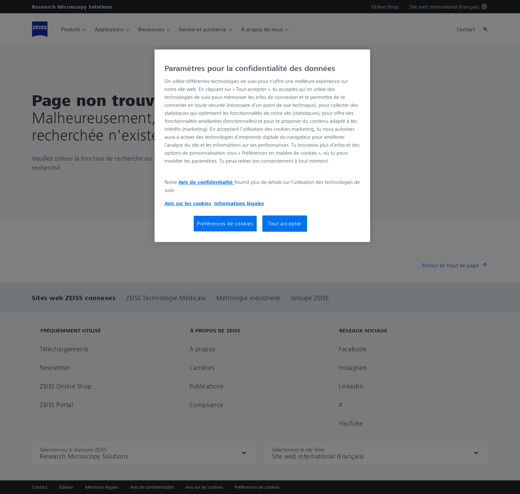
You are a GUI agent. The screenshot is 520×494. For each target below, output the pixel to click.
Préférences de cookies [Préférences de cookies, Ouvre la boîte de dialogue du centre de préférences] (225, 223)
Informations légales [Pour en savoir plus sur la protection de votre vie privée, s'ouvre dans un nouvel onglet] (239, 203)
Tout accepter (284, 223)
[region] (262, 145)
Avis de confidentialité (206, 182)
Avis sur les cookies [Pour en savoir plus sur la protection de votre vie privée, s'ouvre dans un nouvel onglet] (187, 203)
